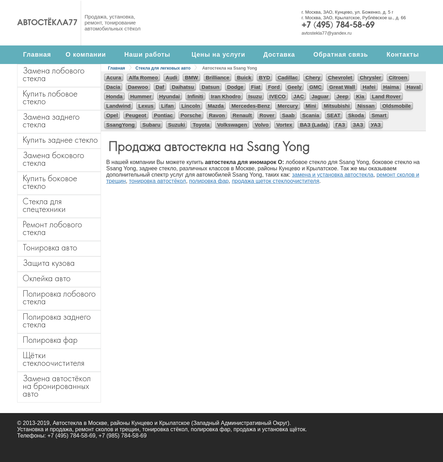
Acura (113, 77)
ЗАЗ (358, 125)
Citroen (398, 77)
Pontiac (163, 115)
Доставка (279, 54)
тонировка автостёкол (157, 181)
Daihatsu (183, 87)
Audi (171, 77)
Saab (288, 115)
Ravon (217, 115)
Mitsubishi (337, 106)
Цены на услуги (218, 54)
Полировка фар (50, 340)
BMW (191, 77)
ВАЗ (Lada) (313, 125)
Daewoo (138, 87)
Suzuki (176, 125)
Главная (37, 54)
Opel (112, 115)
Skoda (356, 115)
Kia (360, 96)
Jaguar (320, 96)
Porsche (191, 115)
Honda (114, 96)
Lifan (167, 106)
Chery (312, 77)
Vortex (284, 125)
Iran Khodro (226, 96)
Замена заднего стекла (51, 120)
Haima (391, 87)
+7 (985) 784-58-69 (122, 436)
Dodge (235, 87)
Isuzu (255, 96)
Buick (244, 77)
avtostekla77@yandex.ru (326, 33)
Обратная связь (340, 54)
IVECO (277, 96)
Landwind (118, 106)
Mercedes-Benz (250, 106)
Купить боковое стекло (50, 182)
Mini (311, 106)
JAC (298, 96)
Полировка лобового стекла (59, 297)
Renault (242, 115)
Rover (267, 115)
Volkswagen (232, 125)
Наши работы (147, 54)
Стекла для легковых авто (163, 68)
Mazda (216, 106)
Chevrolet (340, 77)
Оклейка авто (47, 278)
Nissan (366, 106)
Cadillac (288, 77)
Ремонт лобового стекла (52, 228)
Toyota (201, 125)
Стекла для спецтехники (44, 205)
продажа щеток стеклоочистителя (275, 181)
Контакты (402, 54)
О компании (86, 54)
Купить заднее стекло (60, 139)
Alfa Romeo (143, 77)
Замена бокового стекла (53, 159)
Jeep (342, 96)
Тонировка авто (50, 247)
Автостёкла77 (47, 23)
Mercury (287, 106)
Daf (160, 87)
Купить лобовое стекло (50, 97)
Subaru (151, 125)
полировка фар (208, 181)
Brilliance (218, 77)
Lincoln (190, 106)
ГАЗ (340, 125)
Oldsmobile (396, 106)
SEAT (334, 115)
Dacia (113, 87)
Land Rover (386, 96)
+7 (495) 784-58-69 (338, 25)
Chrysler (370, 77)
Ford (273, 87)
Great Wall (342, 87)
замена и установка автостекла (332, 175)
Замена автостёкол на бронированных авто (57, 385)
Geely (295, 87)
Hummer (141, 96)
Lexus (145, 106)
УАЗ (375, 125)
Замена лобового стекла (54, 74)
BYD (264, 77)
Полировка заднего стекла (57, 320)
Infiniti (195, 96)
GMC (315, 87)
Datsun (210, 87)
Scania (310, 115)
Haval (414, 87)
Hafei (369, 87)
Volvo (262, 125)
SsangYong (120, 125)
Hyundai (169, 96)
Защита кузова (49, 263)
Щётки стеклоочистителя (54, 359)
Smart (378, 115)
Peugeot (135, 115)
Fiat (256, 87)
